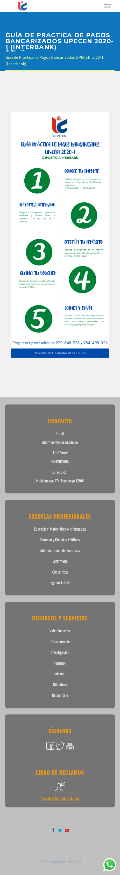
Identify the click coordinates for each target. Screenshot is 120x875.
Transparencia (60, 641)
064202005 (60, 461)
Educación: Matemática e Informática (60, 529)
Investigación (60, 652)
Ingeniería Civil (60, 582)
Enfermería (60, 561)
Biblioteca (60, 684)
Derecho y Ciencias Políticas (60, 539)
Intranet (60, 673)
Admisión (60, 663)
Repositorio (60, 695)
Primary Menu (107, 6)
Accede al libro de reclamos (60, 798)
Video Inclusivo (60, 630)
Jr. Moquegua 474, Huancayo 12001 (60, 480)
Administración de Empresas (60, 550)
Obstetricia (60, 572)
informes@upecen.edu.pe (60, 442)
